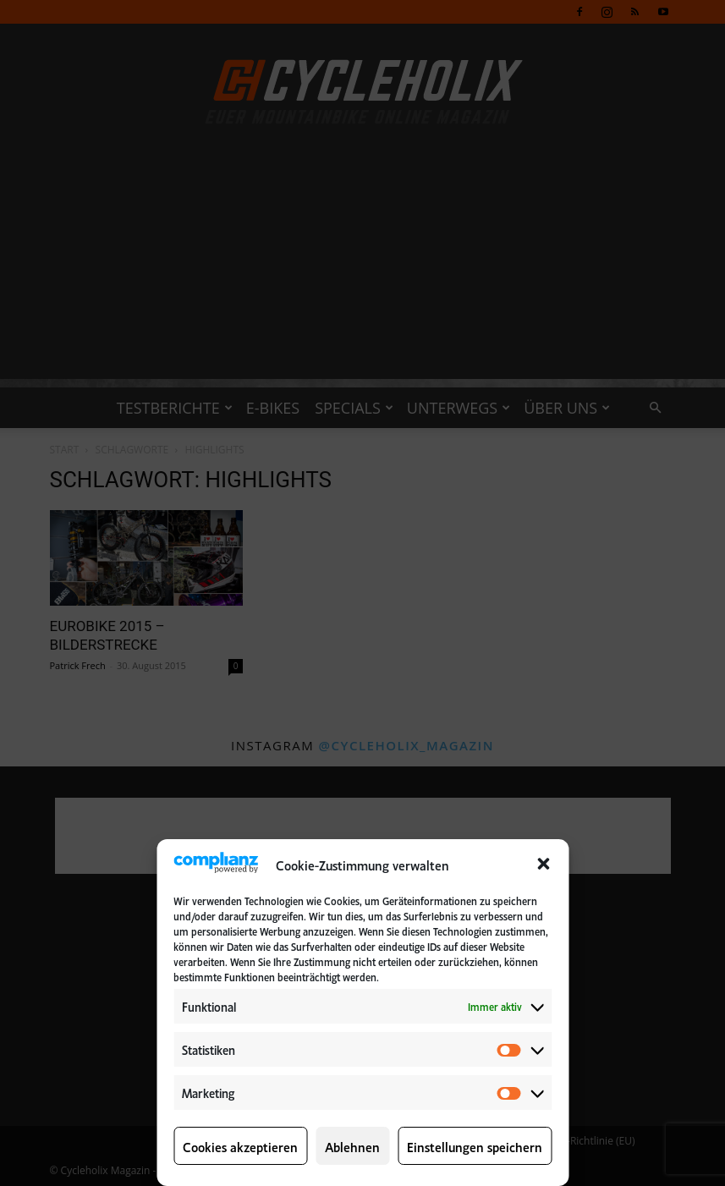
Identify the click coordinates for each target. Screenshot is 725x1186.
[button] (543, 863)
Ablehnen (352, 1146)
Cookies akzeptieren (240, 1146)
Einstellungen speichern (474, 1146)
